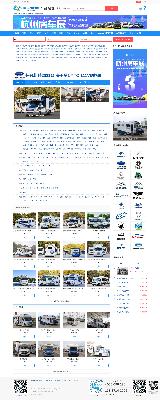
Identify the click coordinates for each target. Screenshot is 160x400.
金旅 (47, 200)
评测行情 (71, 82)
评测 (54, 33)
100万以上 (100, 153)
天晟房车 (37, 52)
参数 (28, 82)
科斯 (43, 138)
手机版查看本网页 (20, 395)
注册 (144, 2)
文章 (46, 33)
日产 (36, 200)
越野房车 (26, 161)
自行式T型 (34, 161)
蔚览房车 (89, 49)
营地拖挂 (62, 158)
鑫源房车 (106, 52)
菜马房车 (82, 49)
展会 (92, 33)
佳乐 (93, 130)
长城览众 (55, 138)
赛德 (79, 130)
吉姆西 (33, 141)
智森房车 (77, 46)
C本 (33, 192)
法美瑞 (51, 134)
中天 (40, 149)
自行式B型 (44, 158)
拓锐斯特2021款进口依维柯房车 (74, 259)
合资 (34, 179)
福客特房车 (59, 57)
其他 (37, 183)
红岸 (94, 138)
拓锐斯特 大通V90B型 (98, 288)
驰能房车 (50, 49)
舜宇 (81, 145)
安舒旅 (58, 149)
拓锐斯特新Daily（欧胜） (49, 330)
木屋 (139, 33)
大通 (24, 197)
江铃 (34, 138)
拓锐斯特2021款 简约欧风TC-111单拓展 (27, 231)
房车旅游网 (16, 2)
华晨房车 (92, 52)
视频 (39, 33)
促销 (61, 33)
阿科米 (68, 141)
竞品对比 (60, 82)
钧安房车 (25, 60)
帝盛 (24, 138)
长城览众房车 (54, 52)
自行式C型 (35, 158)
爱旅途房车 (99, 52)
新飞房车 (97, 54)
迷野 (77, 145)
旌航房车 (65, 46)
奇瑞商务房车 (39, 13)
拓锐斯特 (36, 130)
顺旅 (77, 134)
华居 (56, 134)
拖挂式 (87, 197)
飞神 (29, 130)
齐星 (47, 145)
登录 (138, 2)
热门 (121, 263)
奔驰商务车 (121, 33)
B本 (28, 192)
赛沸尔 (39, 134)
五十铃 (55, 197)
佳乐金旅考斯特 (73, 330)
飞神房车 (31, 46)
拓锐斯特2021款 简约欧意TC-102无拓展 (101, 259)
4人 (24, 183)
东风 (40, 197)
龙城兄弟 (46, 149)
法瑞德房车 (55, 54)
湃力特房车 (77, 54)
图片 (32, 33)
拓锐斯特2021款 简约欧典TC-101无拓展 (27, 288)
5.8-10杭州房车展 (105, 33)
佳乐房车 (72, 57)
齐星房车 (91, 57)
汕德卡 (25, 200)
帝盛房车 (76, 49)
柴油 (50, 175)
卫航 (72, 134)
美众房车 (24, 52)
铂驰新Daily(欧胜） (98, 359)
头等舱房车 (90, 54)
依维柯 (30, 197)
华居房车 (71, 46)
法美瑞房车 (34, 54)
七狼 (104, 130)
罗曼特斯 (31, 145)
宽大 (67, 145)
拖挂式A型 (26, 158)
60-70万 (70, 153)
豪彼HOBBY (72, 130)
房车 (23, 13)
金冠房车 (85, 57)
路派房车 (85, 52)
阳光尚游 (91, 141)
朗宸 (47, 130)
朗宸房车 (18, 52)
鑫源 (78, 138)
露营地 (77, 33)
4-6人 (42, 183)
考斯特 (41, 200)
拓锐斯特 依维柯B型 (98, 231)
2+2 (38, 188)
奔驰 (66, 197)
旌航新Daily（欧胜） (49, 359)
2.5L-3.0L (42, 166)
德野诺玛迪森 (64, 134)
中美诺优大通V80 (24, 359)
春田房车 (62, 52)
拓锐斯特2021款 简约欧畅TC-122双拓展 (52, 231)
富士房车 (79, 57)
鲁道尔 (79, 141)
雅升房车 (48, 54)
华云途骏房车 (34, 60)
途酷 (73, 141)
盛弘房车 (37, 49)
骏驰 (84, 130)
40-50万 (55, 153)
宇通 (24, 130)
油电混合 (43, 175)
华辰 (91, 145)
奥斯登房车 (105, 54)
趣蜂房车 (57, 49)
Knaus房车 (19, 60)
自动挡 (32, 170)
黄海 (50, 197)
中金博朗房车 (20, 54)
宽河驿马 (26, 141)
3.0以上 (35, 166)
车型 (24, 33)
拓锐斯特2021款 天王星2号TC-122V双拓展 (28, 259)
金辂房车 (62, 54)
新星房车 (31, 49)
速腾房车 (27, 54)
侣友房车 (51, 57)
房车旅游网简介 (36, 380)
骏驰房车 (84, 46)
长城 (45, 197)
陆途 (89, 138)
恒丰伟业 (53, 145)
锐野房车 (98, 57)
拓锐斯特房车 (45, 46)
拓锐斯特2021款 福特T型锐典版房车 (75, 288)
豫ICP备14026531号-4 (37, 394)
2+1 (34, 188)
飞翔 (72, 145)
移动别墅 (78, 158)
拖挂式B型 (104, 158)
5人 (28, 183)
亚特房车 (69, 49)
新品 (145, 8)
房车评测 (30, 13)
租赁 (85, 33)
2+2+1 (49, 188)
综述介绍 (19, 82)
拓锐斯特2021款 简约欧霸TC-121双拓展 (52, 288)
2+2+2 (55, 188)
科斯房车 (31, 52)
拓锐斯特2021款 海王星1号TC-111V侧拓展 (64, 75)
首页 (17, 33)
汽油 (24, 175)
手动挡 (25, 170)
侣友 (43, 141)
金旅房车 (32, 57)
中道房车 (79, 52)
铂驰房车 (24, 46)
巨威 (42, 145)
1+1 (27, 188)
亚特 (89, 130)
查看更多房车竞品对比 (61, 371)
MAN (31, 200)
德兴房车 (44, 49)
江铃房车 (95, 49)
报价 (50, 82)
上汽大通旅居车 (70, 52)
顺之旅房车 (25, 57)
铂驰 (42, 130)
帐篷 (132, 33)
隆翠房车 (90, 46)
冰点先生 (26, 134)
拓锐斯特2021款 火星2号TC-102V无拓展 (52, 259)
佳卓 (24, 145)
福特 (35, 197)
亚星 (62, 141)
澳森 (102, 141)
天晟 (48, 138)
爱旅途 (33, 134)
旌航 (45, 134)
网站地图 (67, 380)
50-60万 (63, 153)
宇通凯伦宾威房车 (55, 46)
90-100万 (92, 153)
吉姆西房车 (69, 54)
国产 (24, 179)
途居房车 (41, 54)
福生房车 (63, 49)
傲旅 (37, 145)
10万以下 (26, 153)
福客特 (49, 141)
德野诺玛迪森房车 (99, 46)
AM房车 (84, 54)
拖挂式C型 (95, 158)
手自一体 (39, 170)
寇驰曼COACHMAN (30, 149)
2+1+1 (43, 188)
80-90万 (84, 153)
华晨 (94, 149)
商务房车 (70, 158)
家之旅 (84, 138)
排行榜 (140, 8)
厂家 (68, 33)
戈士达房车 (105, 57)
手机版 (76, 380)
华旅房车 (66, 57)
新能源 (30, 175)
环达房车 (18, 57)
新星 (81, 134)
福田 (61, 197)
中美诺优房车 (103, 49)
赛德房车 (18, 46)
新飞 (39, 141)
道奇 (102, 197)
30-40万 (48, 153)
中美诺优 (70, 149)
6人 (32, 183)
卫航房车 (18, 49)
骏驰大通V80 (24, 330)
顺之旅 (99, 130)
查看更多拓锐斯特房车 (61, 301)
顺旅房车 (24, 49)
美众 (39, 138)
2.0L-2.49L (27, 166)
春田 (61, 138)
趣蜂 (100, 134)
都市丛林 (53, 130)
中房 (96, 145)
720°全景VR (83, 82)
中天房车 (37, 46)
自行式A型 (53, 158)
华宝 (86, 145)
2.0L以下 (51, 166)
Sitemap (58, 380)
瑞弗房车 (39, 57)
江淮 (75, 197)
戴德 (59, 130)
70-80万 (77, 153)
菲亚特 (81, 197)
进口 (29, 179)
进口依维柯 (95, 197)
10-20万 (34, 153)
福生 (105, 134)
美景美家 (61, 145)
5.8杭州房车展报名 (123, 39)
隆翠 (64, 130)
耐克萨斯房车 (45, 52)
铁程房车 (45, 57)
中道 (84, 149)
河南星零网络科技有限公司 (45, 391)
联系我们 (48, 380)
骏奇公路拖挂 (98, 330)
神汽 (52, 149)
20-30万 (41, 153)
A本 (24, 192)
